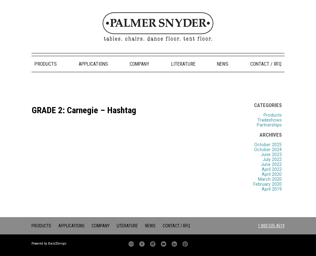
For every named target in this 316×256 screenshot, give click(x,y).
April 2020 (272, 174)
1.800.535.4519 (271, 225)
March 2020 (270, 179)
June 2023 (271, 154)
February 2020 (267, 184)
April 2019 (272, 189)
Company (139, 64)
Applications (93, 64)
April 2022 (272, 169)
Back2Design (57, 244)
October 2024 (268, 149)
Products (46, 64)
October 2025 (268, 144)
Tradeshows (269, 120)
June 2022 (271, 164)
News (222, 64)
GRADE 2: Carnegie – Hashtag (84, 110)
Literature (183, 64)
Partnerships (269, 124)
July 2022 (272, 159)
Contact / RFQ (265, 64)
